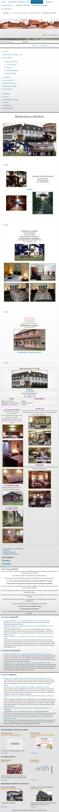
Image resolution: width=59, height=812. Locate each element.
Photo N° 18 (5, 762)
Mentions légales (8, 108)
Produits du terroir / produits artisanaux (42, 787)
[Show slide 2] (46, 35)
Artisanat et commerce (23, 5)
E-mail (6, 164)
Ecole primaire (34, 760)
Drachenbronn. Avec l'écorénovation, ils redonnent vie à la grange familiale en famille (27, 663)
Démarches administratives (10, 735)
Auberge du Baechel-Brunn (11, 553)
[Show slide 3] (48, 35)
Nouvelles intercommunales (10, 99)
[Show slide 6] (55, 35)
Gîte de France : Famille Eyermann (13, 548)
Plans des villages (11, 73)
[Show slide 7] (57, 35)
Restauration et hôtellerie (40, 5)
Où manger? (6, 564)
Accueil (3, 2)
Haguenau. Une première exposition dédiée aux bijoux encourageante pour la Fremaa (27, 678)
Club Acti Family (35, 733)
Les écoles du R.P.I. (7, 5)
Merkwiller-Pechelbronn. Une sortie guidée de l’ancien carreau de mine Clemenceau (27, 620)
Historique (8, 67)
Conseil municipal (11, 64)
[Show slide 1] (44, 35)
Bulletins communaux (12, 62)
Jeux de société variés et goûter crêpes (42, 736)
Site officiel (29, 189)
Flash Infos (6, 93)
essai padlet (34, 762)
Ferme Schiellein (36, 789)
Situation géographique (12, 70)
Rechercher (4, 41)
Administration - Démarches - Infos (19, 2)
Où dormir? (6, 560)
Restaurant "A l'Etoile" (10, 552)
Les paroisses (48, 2)
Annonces (6, 96)
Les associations (6, 9)
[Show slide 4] (50, 35)
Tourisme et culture (6, 733)
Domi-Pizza (7, 550)
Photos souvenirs (6, 760)
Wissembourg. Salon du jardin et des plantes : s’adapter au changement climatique (26, 687)
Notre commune (37, 2)
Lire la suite (4, 753)
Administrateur (7, 105)
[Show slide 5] (53, 35)
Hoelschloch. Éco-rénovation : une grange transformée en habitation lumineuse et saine (28, 654)
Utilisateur (6, 102)
